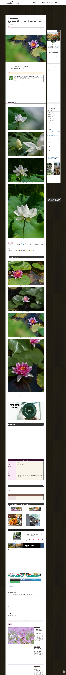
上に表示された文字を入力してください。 (14, 613)
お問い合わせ (57, 2)
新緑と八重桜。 (24, 671)
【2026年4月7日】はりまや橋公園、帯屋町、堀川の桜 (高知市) (53, 131)
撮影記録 (34, 2)
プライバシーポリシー (50, 2)
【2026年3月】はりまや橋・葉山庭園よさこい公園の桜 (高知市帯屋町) (53, 139)
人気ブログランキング (53, 216)
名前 (9, 604)
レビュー (39, 2)
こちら (33, 537)
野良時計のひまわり (11, 65)
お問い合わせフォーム (36, 538)
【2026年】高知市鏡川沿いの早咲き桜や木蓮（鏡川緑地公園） (53, 147)
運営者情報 (43, 2)
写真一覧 (30, 2)
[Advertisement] (26, 29)
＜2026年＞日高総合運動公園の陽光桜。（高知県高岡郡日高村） (53, 143)
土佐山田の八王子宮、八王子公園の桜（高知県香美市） (53, 135)
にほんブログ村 (53, 208)
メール (9, 608)
